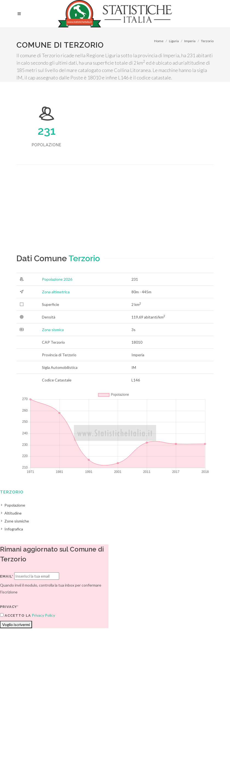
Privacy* (9, 607)
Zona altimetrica (56, 291)
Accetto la (15, 615)
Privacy (56, 763)
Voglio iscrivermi (16, 624)
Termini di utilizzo (31, 763)
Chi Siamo (75, 763)
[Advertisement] (115, 214)
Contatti (196, 756)
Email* (6, 576)
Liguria (174, 41)
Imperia (190, 41)
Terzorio (207, 41)
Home (158, 41)
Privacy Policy (43, 615)
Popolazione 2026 (57, 279)
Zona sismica (53, 329)
